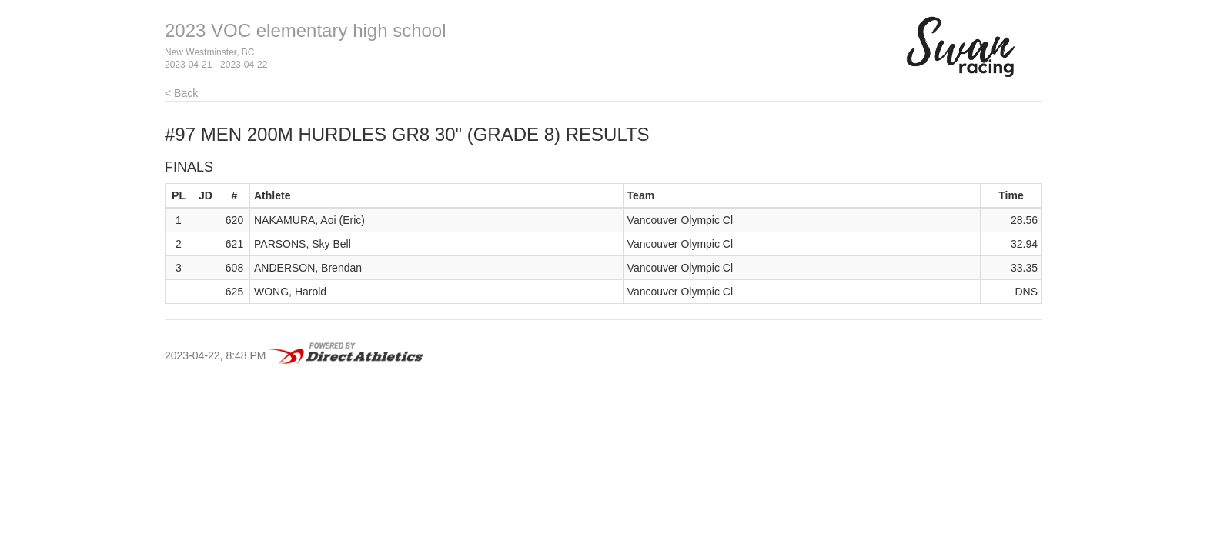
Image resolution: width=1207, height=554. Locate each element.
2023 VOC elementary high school (305, 30)
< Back (181, 93)
